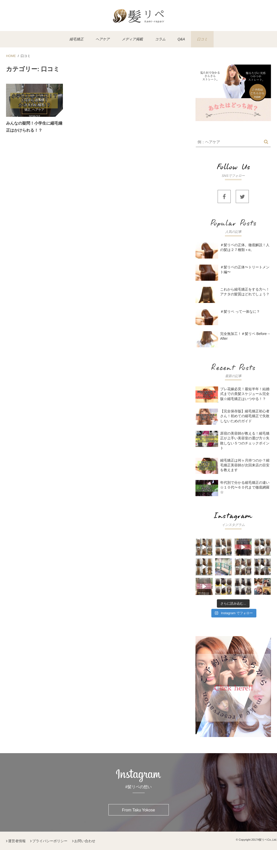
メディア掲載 (132, 39)
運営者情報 (17, 841)
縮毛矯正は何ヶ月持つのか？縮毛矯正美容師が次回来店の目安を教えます (244, 465)
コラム (160, 39)
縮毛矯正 (76, 39)
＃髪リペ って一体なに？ (240, 311)
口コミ (202, 39)
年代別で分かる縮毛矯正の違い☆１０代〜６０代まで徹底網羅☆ (244, 487)
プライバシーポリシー (49, 841)
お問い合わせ (84, 841)
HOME (11, 56)
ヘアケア (103, 39)
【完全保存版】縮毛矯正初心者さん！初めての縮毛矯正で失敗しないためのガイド (244, 416)
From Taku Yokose (138, 810)
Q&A (181, 39)
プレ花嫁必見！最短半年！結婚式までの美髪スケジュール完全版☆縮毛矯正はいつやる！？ (244, 394)
